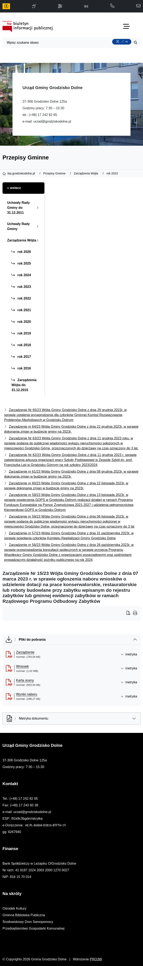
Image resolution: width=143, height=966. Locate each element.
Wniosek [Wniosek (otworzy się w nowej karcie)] (22, 666)
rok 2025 (21, 263)
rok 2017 (21, 356)
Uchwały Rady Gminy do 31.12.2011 (23, 207)
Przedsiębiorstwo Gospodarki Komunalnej (33, 928)
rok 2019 (21, 333)
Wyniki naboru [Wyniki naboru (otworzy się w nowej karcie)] (26, 694)
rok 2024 (21, 275)
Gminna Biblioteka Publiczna (24, 915)
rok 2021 (21, 310)
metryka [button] (129, 654)
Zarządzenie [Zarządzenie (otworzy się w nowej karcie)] (25, 652)
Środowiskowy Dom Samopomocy (28, 922)
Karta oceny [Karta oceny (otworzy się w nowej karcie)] (25, 680)
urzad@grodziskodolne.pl (52, 121)
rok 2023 (21, 286)
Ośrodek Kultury (14, 908)
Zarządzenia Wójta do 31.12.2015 (23, 385)
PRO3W (96, 959)
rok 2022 (21, 298)
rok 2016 (21, 368)
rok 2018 (21, 345)
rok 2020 (21, 321)
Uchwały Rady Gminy (23, 226)
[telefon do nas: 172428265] (112, 6)
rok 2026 (21, 252)
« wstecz (14, 188)
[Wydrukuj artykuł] (129, 613)
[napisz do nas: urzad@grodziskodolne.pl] (138, 6)
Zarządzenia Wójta (23, 240)
